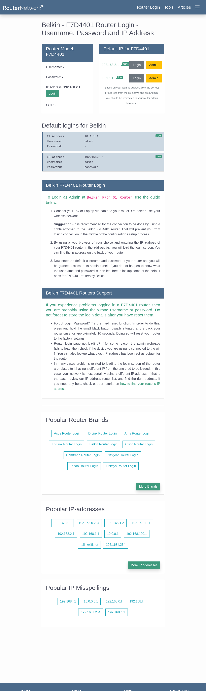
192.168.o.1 (116, 612)
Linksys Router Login (121, 466)
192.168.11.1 (141, 523)
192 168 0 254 (89, 523)
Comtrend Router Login (83, 455)
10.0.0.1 (113, 533)
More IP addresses (144, 565)
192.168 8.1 (62, 523)
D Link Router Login (102, 433)
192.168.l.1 (68, 601)
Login (53, 93)
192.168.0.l (114, 601)
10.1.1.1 (107, 78)
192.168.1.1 (90, 533)
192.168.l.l (137, 601)
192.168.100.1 (136, 533)
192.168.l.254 (115, 544)
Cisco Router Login (138, 444)
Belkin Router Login (103, 444)
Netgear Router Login (122, 455)
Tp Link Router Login (67, 444)
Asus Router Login (67, 433)
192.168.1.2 (115, 523)
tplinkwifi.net (89, 544)
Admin (153, 65)
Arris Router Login (137, 433)
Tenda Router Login (84, 466)
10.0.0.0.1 (91, 601)
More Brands (148, 486)
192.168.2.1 (110, 65)
